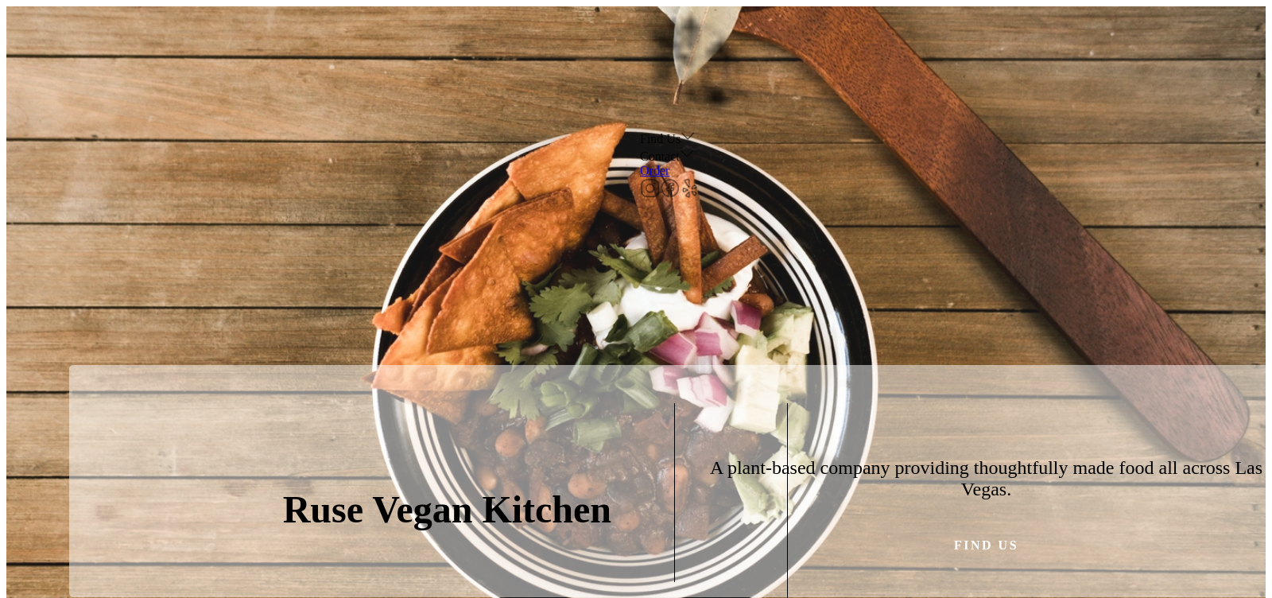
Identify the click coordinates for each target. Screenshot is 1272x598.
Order (654, 170)
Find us (986, 545)
